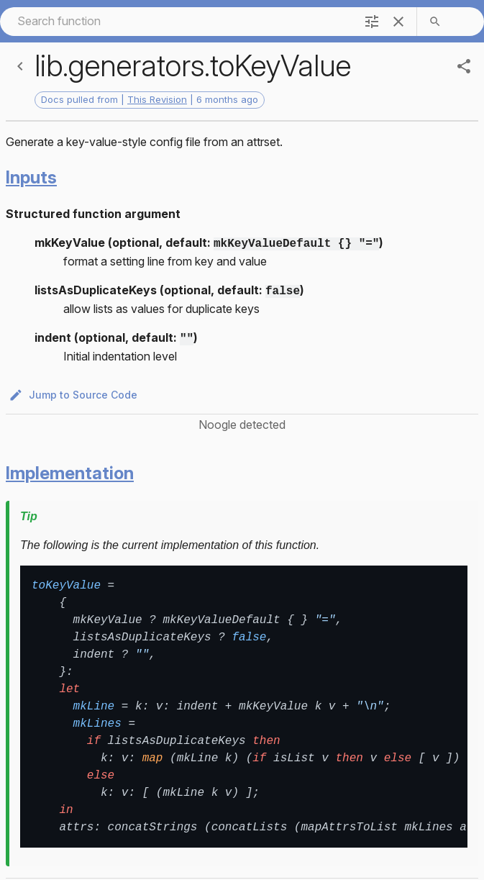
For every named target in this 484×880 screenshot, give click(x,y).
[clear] (398, 21)
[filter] (371, 21)
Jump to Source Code (74, 391)
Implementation (70, 468)
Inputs (31, 177)
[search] (435, 21)
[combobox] (176, 21)
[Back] (20, 66)
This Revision (157, 99)
